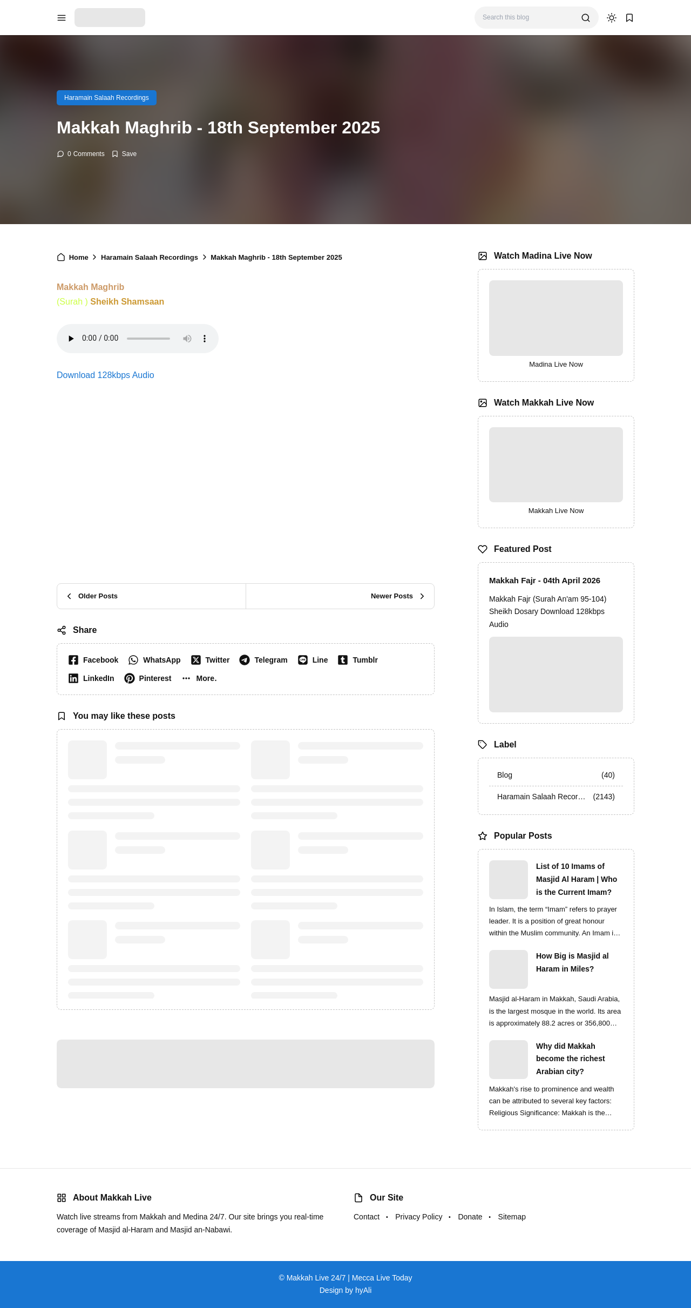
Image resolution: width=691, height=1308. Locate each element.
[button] (201, 678)
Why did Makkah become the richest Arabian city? (570, 1059)
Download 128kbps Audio (105, 375)
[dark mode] (612, 18)
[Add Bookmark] (124, 154)
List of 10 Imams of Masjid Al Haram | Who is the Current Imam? (576, 879)
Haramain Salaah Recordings (106, 98)
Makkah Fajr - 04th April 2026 (544, 580)
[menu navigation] (61, 18)
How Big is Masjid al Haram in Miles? (572, 962)
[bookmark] (629, 18)
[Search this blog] (528, 17)
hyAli (363, 1290)
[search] (586, 18)
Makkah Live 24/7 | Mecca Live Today (349, 1277)
